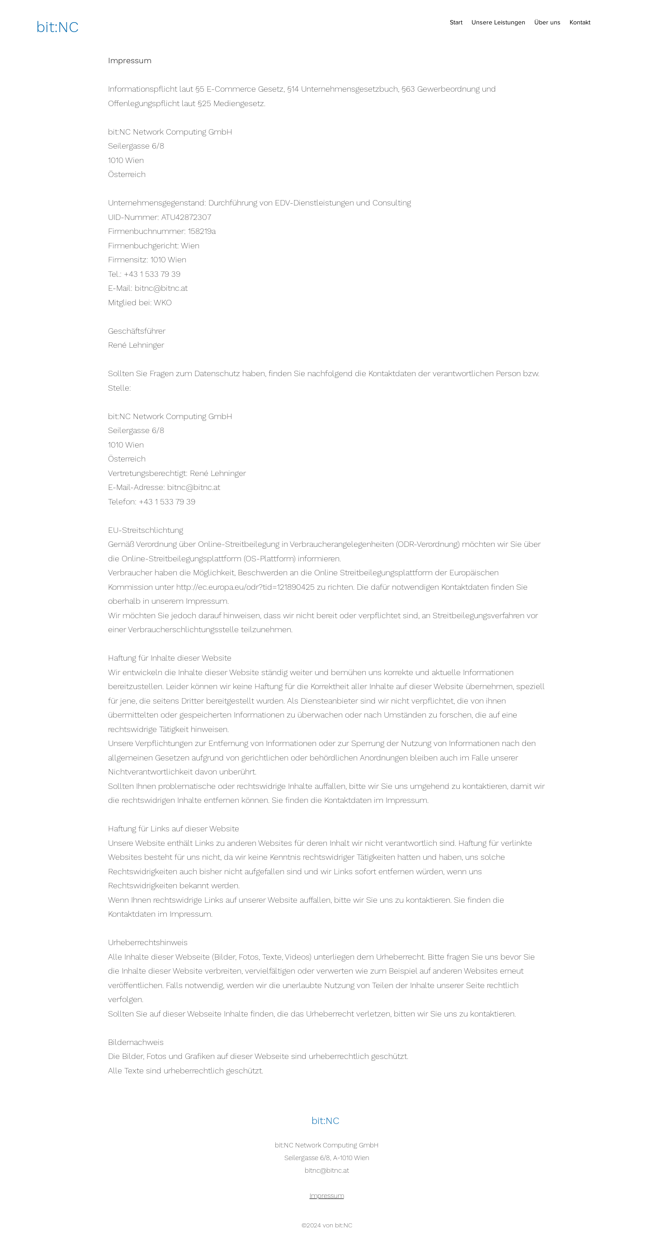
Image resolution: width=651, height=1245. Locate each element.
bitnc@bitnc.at (327, 1170)
